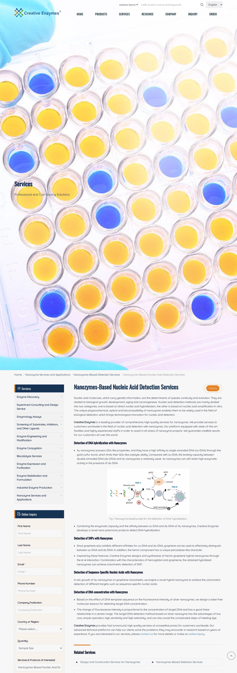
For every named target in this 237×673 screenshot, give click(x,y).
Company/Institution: (30, 602)
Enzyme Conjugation (29, 448)
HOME (80, 14)
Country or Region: (28, 621)
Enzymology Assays (29, 416)
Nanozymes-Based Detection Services (97, 374)
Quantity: (23, 640)
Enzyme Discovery (28, 397)
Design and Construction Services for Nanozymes (110, 662)
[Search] (202, 4)
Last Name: (24, 545)
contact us (146, 634)
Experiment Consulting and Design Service (37, 406)
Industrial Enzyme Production (34, 487)
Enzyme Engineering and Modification (32, 438)
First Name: (24, 526)
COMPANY (170, 14)
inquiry (213, 388)
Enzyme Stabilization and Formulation (32, 477)
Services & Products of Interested (36, 660)
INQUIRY (193, 14)
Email (21, 564)
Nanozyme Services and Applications (47, 374)
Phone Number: (26, 583)
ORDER (213, 14)
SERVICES (124, 14)
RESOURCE (148, 14)
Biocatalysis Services (29, 456)
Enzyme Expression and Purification (31, 465)
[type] (128, 4)
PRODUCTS (101, 14)
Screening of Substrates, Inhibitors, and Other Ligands (37, 426)
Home (18, 374)
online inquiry (197, 634)
